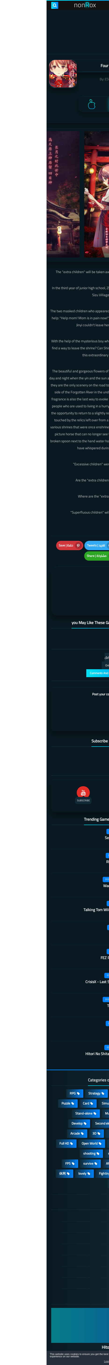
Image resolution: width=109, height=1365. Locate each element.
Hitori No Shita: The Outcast (61, 1030)
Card (39, 1080)
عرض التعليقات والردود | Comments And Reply (70, 650)
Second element (60, 1100)
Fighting (58, 1151)
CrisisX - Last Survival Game (61, 958)
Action (92, 1070)
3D (48, 1111)
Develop (30, 1100)
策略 (93, 1161)
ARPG (63, 1141)
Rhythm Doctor (72, 838)
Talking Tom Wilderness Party (60, 886)
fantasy (67, 1111)
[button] (90, 1359)
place (67, 1121)
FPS (21, 1141)
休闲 (16, 1151)
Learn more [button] (63, 1361)
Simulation (62, 1080)
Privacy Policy (79, 1227)
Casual (71, 1070)
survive (42, 1141)
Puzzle (19, 1080)
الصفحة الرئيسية (78, 1193)
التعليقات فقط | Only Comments (78, 642)
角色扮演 (71, 1161)
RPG (26, 1070)
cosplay (92, 1090)
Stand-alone (37, 1090)
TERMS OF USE (78, 1215)
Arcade (28, 1111)
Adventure (90, 1080)
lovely (36, 1151)
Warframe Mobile (70, 862)
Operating (90, 1121)
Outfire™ (77, 910)
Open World (43, 1121)
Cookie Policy (80, 1238)
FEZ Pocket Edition (69, 934)
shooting (43, 1131)
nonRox (39, 1343)
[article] (30, 579)
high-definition (86, 1151)
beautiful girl (88, 1141)
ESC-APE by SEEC (71, 79)
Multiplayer (66, 1090)
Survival (91, 1111)
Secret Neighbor (71, 814)
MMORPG (90, 1131)
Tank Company (72, 982)
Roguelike (90, 1100)
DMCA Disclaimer (77, 1204)
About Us (82, 1260)
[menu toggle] (100, 5)
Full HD (17, 1121)
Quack (79, 1006)
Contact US (81, 1249)
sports (66, 1131)
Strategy (48, 1070)
